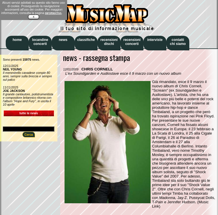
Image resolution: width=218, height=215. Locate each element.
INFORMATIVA (53, 13)
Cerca (29, 134)
